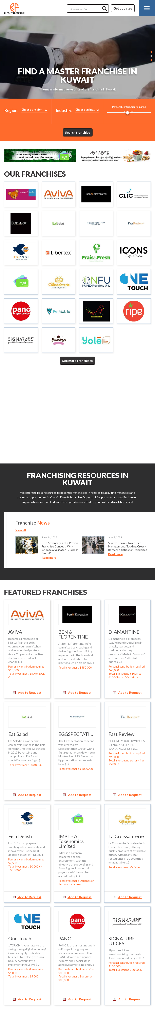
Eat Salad (18, 734)
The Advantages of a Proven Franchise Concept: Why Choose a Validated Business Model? (60, 548)
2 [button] (151, 55)
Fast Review (121, 734)
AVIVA (15, 632)
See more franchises (77, 360)
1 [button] (151, 51)
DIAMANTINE (124, 632)
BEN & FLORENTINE (73, 634)
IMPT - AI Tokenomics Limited (71, 841)
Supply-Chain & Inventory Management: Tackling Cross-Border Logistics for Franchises (127, 546)
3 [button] (151, 59)
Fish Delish (20, 836)
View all (20, 530)
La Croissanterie (126, 836)
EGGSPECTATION (77, 734)
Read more (49, 557)
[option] (77, 57)
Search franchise (77, 132)
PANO (65, 938)
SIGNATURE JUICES (122, 940)
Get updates (122, 8)
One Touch (19, 938)
